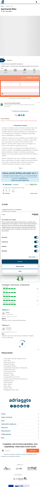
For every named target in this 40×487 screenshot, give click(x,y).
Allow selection (20, 266)
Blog (2, 438)
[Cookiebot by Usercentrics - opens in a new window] (32, 215)
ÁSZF (3, 421)
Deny (20, 271)
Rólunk (3, 414)
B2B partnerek (5, 431)
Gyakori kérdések (6, 417)
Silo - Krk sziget (7, 11)
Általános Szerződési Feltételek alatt (20, 180)
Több (2, 68)
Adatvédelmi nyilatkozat (8, 424)
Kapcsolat (4, 427)
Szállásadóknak (6, 434)
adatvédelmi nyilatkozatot (14, 456)
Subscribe (33, 450)
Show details (32, 257)
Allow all (20, 261)
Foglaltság (6, 193)
